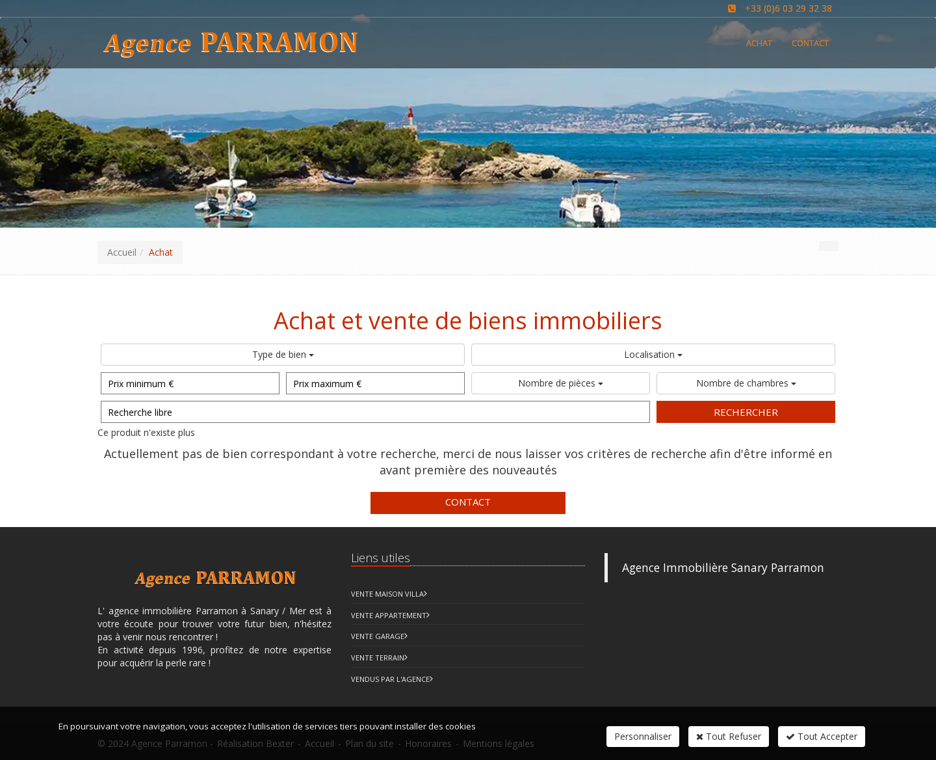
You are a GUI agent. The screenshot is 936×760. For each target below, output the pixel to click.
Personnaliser (642, 736)
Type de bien (283, 354)
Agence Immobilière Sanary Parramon (723, 567)
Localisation (653, 354)
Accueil (121, 252)
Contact (468, 501)
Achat (759, 43)
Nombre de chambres (746, 383)
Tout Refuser (728, 736)
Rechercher (746, 411)
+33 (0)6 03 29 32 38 (788, 8)
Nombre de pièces (560, 383)
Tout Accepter (821, 736)
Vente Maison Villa (387, 594)
